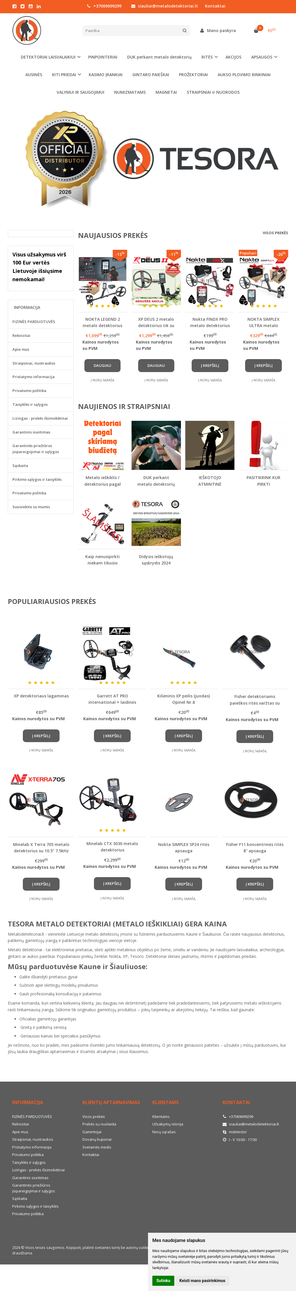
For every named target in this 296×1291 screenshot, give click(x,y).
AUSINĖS (33, 74)
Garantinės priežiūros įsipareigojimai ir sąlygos (35, 448)
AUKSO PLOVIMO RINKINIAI (244, 74)
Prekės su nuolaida (99, 1124)
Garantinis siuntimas (31, 432)
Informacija (27, 1102)
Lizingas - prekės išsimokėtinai (40, 418)
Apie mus (20, 349)
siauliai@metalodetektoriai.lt (164, 6)
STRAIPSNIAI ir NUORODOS (213, 92)
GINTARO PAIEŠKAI (150, 74)
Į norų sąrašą (102, 380)
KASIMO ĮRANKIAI (106, 74)
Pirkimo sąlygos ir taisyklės (37, 479)
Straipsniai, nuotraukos (33, 363)
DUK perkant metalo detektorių (159, 57)
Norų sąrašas (164, 1131)
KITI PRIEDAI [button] (64, 74)
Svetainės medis (96, 1147)
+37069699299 (104, 6)
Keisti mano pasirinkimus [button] (202, 1280)
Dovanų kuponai (97, 1139)
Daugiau (102, 365)
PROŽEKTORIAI (193, 74)
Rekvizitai (21, 335)
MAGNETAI (166, 92)
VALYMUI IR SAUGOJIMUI (80, 92)
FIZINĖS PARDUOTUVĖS (33, 321)
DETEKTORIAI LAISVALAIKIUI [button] (48, 57)
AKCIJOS (233, 57)
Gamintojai (91, 1131)
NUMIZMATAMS (130, 92)
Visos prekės (275, 232)
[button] (95, 212)
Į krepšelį (210, 365)
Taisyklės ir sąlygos (30, 404)
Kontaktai (215, 6)
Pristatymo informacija (33, 376)
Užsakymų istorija (167, 1124)
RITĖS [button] (207, 57)
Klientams (165, 1102)
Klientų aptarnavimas (111, 1102)
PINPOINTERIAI (102, 57)
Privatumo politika (29, 390)
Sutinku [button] (163, 1280)
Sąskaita (20, 465)
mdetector (235, 1131)
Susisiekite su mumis (31, 506)
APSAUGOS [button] (261, 57)
